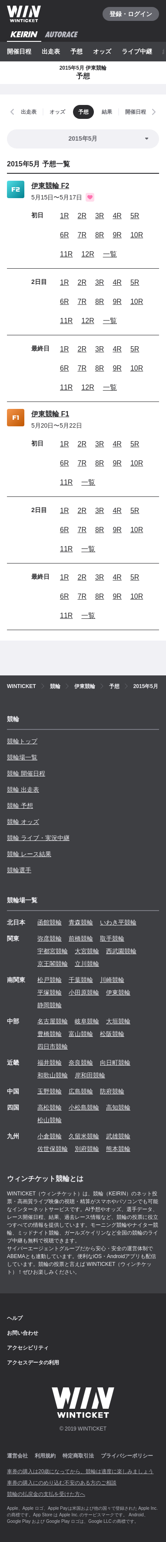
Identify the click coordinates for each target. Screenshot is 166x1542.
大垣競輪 (118, 1021)
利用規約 (45, 1456)
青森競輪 (81, 922)
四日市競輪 (52, 1046)
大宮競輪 (87, 951)
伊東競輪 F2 (50, 185)
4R (117, 215)
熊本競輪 (118, 1148)
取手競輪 (112, 938)
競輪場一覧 (22, 757)
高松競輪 (49, 1107)
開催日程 (19, 51)
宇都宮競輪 (52, 951)
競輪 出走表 (23, 789)
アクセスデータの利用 (33, 1363)
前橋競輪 (81, 938)
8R (99, 235)
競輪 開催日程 (26, 773)
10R (136, 235)
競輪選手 (19, 870)
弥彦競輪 (49, 938)
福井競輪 (49, 1062)
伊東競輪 (118, 992)
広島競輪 (81, 1091)
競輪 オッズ (23, 821)
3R (99, 215)
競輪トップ (22, 741)
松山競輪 (49, 1120)
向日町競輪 (115, 1062)
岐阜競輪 (87, 1021)
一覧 (110, 254)
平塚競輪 (49, 992)
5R (134, 215)
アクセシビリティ (28, 1348)
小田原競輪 (84, 992)
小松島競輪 (84, 1107)
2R (81, 215)
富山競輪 (81, 1033)
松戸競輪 (49, 979)
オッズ (102, 51)
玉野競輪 (49, 1091)
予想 (76, 51)
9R (117, 235)
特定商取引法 (78, 1456)
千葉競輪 (81, 979)
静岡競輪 (49, 1005)
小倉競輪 (49, 1136)
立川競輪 (87, 963)
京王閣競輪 (52, 963)
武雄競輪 (118, 1136)
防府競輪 (112, 1091)
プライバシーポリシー (127, 1456)
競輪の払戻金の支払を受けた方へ (46, 1494)
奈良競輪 (81, 1062)
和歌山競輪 (52, 1075)
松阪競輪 (112, 1033)
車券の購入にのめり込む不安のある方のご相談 (61, 1483)
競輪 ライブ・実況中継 (38, 837)
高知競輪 (118, 1107)
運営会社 (17, 1456)
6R (64, 235)
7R (81, 235)
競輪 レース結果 (29, 853)
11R (66, 254)
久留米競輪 (84, 1136)
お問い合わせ (22, 1333)
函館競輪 (49, 922)
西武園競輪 (121, 951)
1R (64, 215)
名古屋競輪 (52, 1021)
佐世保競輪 (52, 1148)
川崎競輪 (112, 979)
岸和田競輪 (90, 1075)
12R (87, 254)
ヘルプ (15, 1318)
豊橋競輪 (49, 1033)
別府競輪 (87, 1148)
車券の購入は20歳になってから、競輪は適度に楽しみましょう (80, 1471)
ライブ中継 (137, 51)
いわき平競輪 (118, 922)
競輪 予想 (20, 805)
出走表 (51, 51)
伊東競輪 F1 (50, 414)
